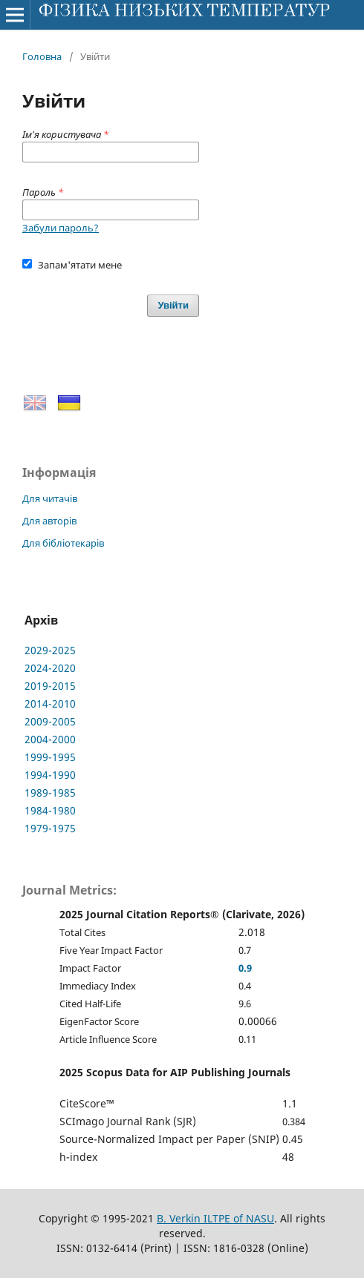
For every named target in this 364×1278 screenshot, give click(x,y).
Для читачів (49, 498)
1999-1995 (50, 757)
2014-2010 (50, 703)
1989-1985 (50, 792)
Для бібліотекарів (63, 543)
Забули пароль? (60, 227)
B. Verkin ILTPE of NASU (215, 1218)
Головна (42, 56)
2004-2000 (50, 739)
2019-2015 (50, 686)
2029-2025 (50, 650)
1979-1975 (50, 828)
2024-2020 (50, 668)
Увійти (173, 305)
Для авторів (49, 520)
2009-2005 (50, 721)
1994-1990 (50, 775)
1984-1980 (50, 810)
